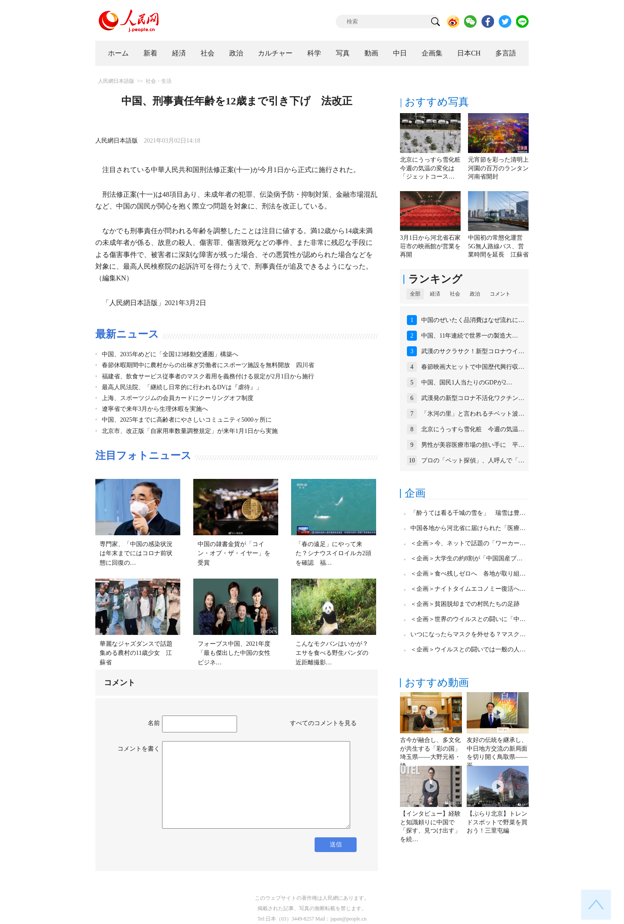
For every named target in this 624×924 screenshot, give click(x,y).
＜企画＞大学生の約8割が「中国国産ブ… (466, 558)
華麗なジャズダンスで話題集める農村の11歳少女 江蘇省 (136, 653)
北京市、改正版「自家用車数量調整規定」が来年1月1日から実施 (190, 431)
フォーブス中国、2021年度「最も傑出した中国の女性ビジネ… (234, 653)
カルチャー (275, 53)
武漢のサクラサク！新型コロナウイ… (472, 351)
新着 (150, 53)
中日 (400, 53)
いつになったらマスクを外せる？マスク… (468, 634)
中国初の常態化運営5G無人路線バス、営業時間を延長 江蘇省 (498, 246)
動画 (371, 53)
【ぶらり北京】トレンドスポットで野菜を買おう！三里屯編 (497, 822)
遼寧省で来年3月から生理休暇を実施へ (155, 409)
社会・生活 (159, 81)
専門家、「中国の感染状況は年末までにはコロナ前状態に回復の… (136, 553)
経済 (179, 53)
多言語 (505, 53)
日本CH (469, 53)
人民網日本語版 (116, 81)
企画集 (432, 53)
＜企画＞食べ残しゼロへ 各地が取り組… (468, 573)
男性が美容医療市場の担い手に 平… (472, 445)
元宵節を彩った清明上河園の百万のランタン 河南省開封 (501, 168)
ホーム (118, 53)
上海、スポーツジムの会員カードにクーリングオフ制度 (178, 398)
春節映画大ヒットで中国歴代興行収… (472, 367)
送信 (336, 844)
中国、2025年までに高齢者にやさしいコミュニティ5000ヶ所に (187, 419)
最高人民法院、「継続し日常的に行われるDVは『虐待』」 (182, 387)
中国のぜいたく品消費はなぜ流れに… (472, 320)
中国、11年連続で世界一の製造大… (469, 335)
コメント (500, 294)
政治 (236, 53)
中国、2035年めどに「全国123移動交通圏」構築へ (170, 354)
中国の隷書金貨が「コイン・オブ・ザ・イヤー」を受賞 (234, 553)
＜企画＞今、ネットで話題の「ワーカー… (468, 543)
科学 (314, 53)
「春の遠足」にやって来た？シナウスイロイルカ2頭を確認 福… (333, 553)
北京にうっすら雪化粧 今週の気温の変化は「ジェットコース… (433, 168)
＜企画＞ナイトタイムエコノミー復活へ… (468, 589)
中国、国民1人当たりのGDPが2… (466, 382)
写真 (343, 53)
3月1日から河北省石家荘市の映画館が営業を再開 (430, 246)
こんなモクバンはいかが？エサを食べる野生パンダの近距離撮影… (332, 653)
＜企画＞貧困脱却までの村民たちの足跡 (465, 604)
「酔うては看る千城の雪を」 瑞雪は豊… (468, 513)
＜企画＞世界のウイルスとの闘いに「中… (468, 619)
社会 (207, 53)
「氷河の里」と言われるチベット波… (472, 413)
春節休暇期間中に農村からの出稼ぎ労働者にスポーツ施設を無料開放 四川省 (208, 365)
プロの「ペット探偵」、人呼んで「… (472, 460)
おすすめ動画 (437, 682)
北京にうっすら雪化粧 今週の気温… (472, 429)
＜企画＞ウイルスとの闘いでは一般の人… (468, 649)
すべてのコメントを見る (323, 723)
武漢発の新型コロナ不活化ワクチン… (472, 398)
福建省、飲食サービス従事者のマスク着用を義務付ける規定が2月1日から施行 (208, 376)
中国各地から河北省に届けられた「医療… (468, 528)
